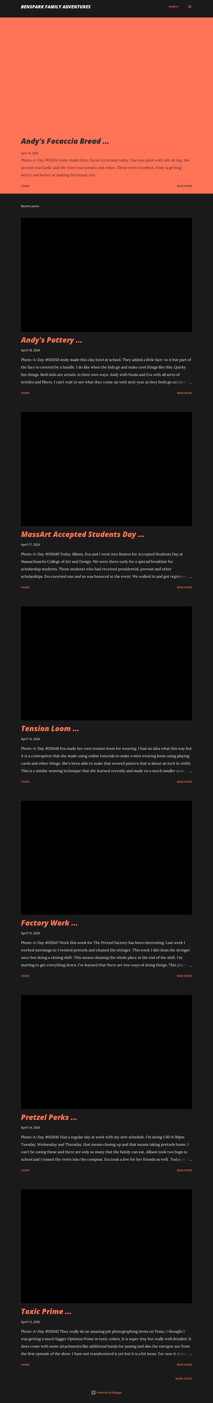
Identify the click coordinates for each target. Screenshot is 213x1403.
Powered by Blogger (106, 1392)
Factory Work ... (49, 923)
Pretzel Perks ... (49, 1117)
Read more (184, 186)
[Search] (174, 6)
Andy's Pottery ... (52, 340)
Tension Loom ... (50, 728)
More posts (183, 1378)
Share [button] (25, 186)
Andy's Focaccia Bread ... (65, 141)
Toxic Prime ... (46, 1311)
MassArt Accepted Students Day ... (83, 534)
